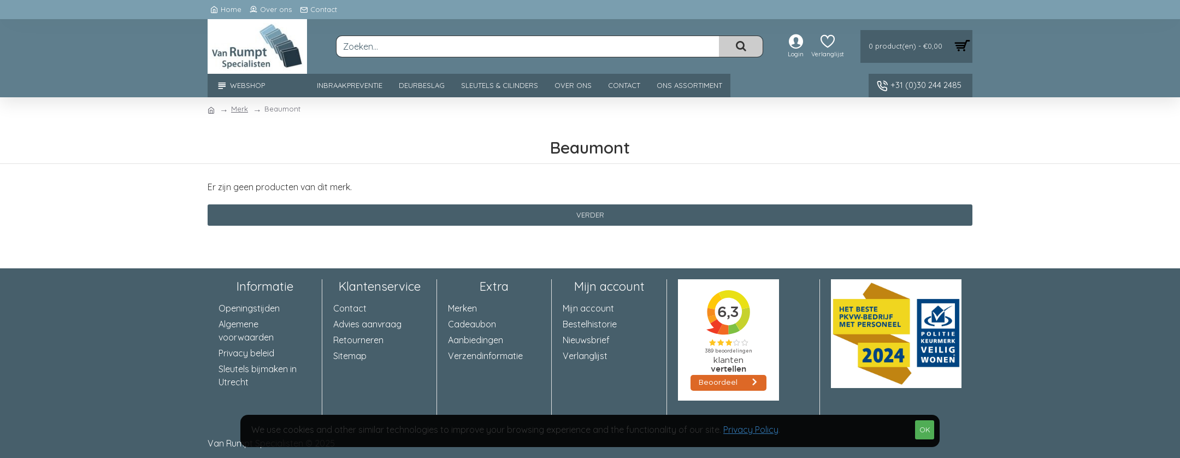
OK (924, 429)
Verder (590, 214)
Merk (239, 108)
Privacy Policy (750, 429)
